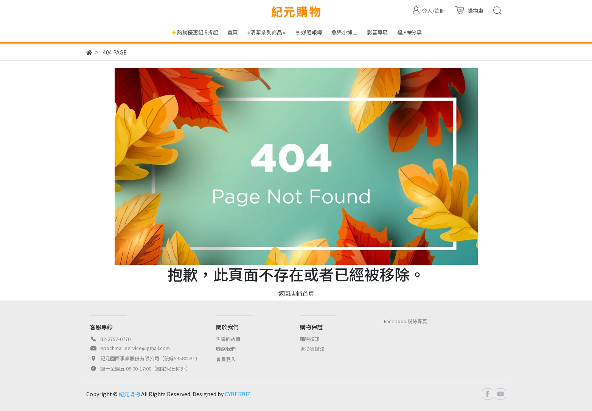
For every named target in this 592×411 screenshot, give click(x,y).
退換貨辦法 (312, 348)
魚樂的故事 (228, 338)
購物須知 (310, 338)
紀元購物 (129, 394)
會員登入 (226, 359)
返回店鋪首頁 (296, 293)
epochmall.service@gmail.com (135, 348)
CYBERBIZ (237, 394)
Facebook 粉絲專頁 (405, 321)
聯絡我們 (226, 348)
